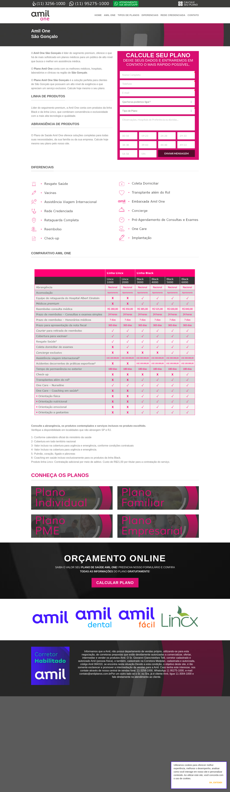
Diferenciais (150, 15)
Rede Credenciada (173, 15)
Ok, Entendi (215, 782)
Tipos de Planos (128, 15)
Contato (193, 15)
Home (98, 15)
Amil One (109, 15)
